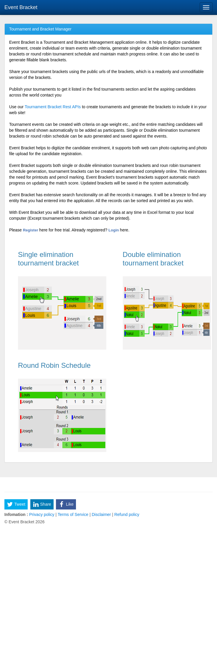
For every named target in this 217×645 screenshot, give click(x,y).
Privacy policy (41, 514)
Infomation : (16, 514)
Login (114, 230)
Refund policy (126, 514)
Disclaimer (101, 514)
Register (31, 230)
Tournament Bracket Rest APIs (53, 106)
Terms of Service (73, 514)
